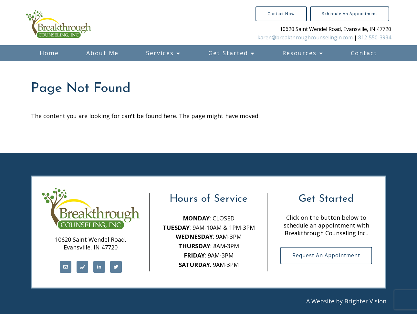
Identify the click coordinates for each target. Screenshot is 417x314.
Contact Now (281, 13)
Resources (299, 53)
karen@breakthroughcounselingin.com (305, 37)
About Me (102, 53)
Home (49, 53)
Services (160, 53)
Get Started (228, 53)
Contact (364, 53)
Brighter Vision (365, 301)
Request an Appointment (326, 255)
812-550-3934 (374, 37)
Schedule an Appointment (349, 13)
